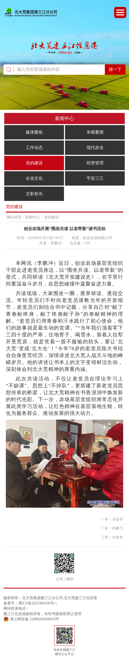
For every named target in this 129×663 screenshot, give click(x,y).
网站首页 (14, 217)
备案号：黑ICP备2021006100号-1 (30, 603)
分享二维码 (64, 579)
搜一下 (115, 69)
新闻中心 (32, 217)
